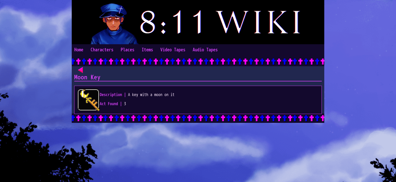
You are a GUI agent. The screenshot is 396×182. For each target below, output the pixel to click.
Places (127, 50)
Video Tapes (172, 50)
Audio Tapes (205, 50)
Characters (102, 50)
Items (147, 50)
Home (78, 50)
